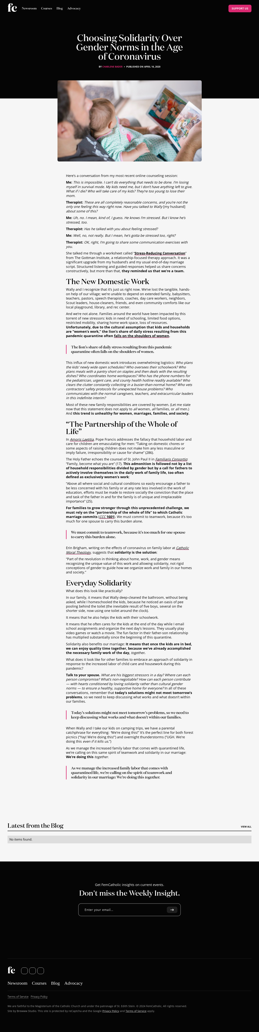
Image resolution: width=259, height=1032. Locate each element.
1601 (106, 517)
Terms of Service (136, 1011)
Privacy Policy (110, 1011)
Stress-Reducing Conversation (160, 253)
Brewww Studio (26, 1011)
